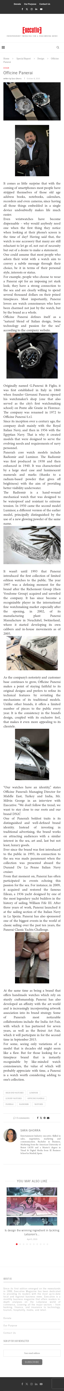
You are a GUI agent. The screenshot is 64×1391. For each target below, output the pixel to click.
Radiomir (24, 1104)
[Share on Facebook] (37, 1117)
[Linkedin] (36, 9)
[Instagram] (32, 9)
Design (40, 58)
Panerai (9, 1104)
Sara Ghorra (17, 79)
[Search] (58, 47)
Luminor (33, 1093)
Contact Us (44, 4)
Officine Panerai (35, 1098)
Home (6, 58)
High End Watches (15, 1093)
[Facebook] (22, 9)
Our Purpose (30, 4)
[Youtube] (41, 9)
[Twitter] (27, 9)
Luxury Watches (14, 1098)
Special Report (24, 58)
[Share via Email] (48, 1117)
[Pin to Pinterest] (45, 1117)
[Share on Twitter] (41, 1117)
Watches (38, 1104)
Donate (17, 4)
